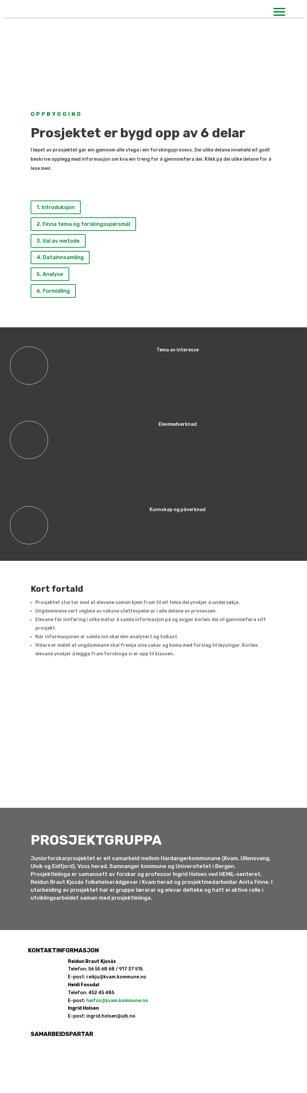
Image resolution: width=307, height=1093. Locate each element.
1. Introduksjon (56, 207)
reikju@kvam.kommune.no (116, 977)
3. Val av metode (58, 241)
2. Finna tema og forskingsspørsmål (83, 224)
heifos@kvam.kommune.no (117, 1000)
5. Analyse (50, 274)
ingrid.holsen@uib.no (110, 1016)
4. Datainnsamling (60, 257)
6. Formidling (53, 291)
